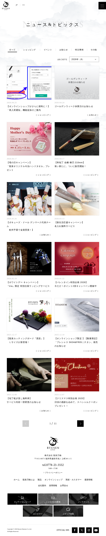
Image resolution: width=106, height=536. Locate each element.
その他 (94, 50)
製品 (40, 480)
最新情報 (89, 480)
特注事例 (79, 50)
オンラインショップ (54, 480)
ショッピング (29, 50)
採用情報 (53, 485)
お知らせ (63, 50)
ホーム (17, 480)
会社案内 (42, 485)
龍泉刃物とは (29, 480)
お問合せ (64, 485)
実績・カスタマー (74, 480)
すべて (12, 50)
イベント (48, 50)
